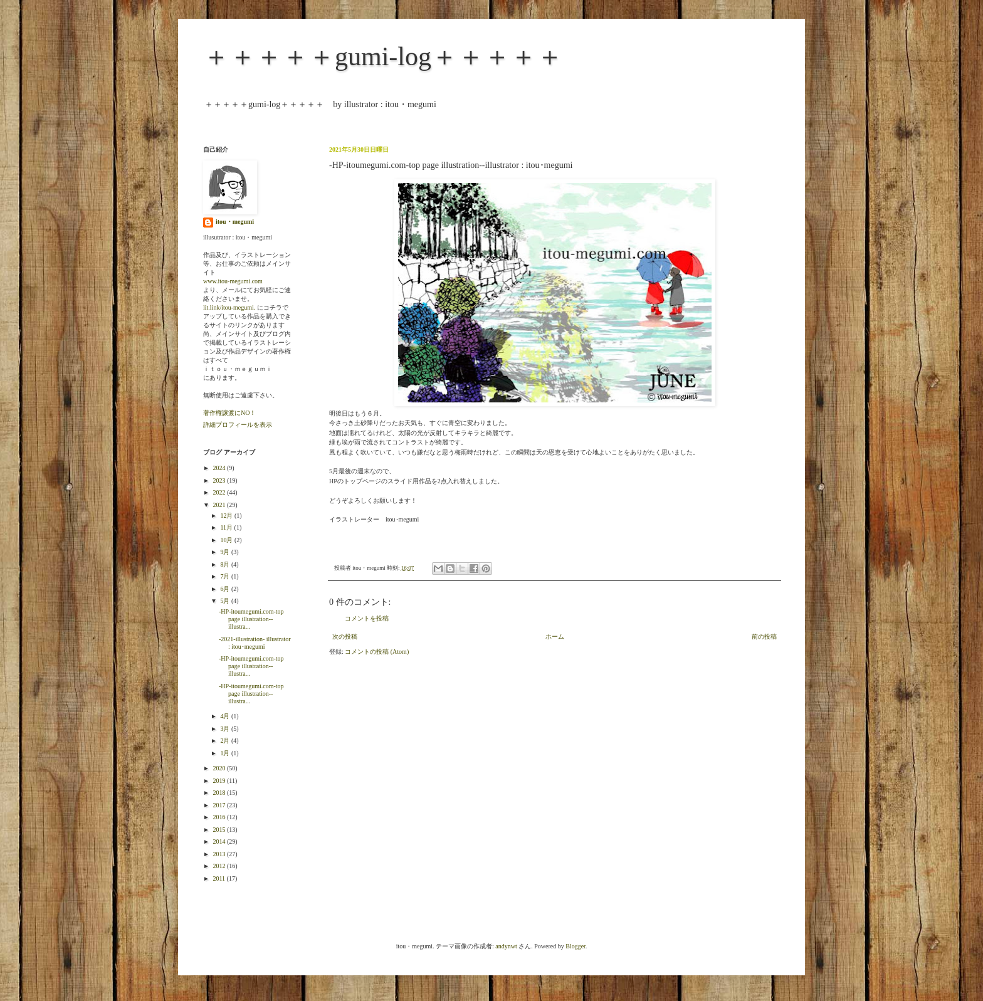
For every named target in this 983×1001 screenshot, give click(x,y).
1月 (225, 753)
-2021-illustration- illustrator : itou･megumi (255, 643)
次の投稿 (344, 636)
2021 (220, 504)
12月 (227, 515)
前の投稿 (764, 636)
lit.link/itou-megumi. (229, 307)
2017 (220, 805)
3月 (225, 728)
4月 (225, 716)
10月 (227, 540)
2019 (220, 780)
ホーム (554, 636)
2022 (220, 492)
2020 (220, 768)
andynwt (506, 946)
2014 (220, 841)
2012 (220, 865)
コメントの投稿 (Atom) (377, 651)
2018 (220, 792)
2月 (225, 740)
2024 (220, 467)
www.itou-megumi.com (233, 281)
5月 (225, 600)
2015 (220, 829)
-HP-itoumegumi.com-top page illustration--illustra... (251, 619)
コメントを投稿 (367, 618)
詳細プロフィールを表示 (237, 424)
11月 (227, 527)
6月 (225, 588)
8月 (225, 564)
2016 (220, 817)
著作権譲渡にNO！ (229, 412)
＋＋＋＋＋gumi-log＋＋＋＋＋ (383, 56)
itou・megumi (235, 221)
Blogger (575, 946)
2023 (220, 480)
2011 (219, 878)
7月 (225, 576)
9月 (225, 551)
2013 (220, 854)
